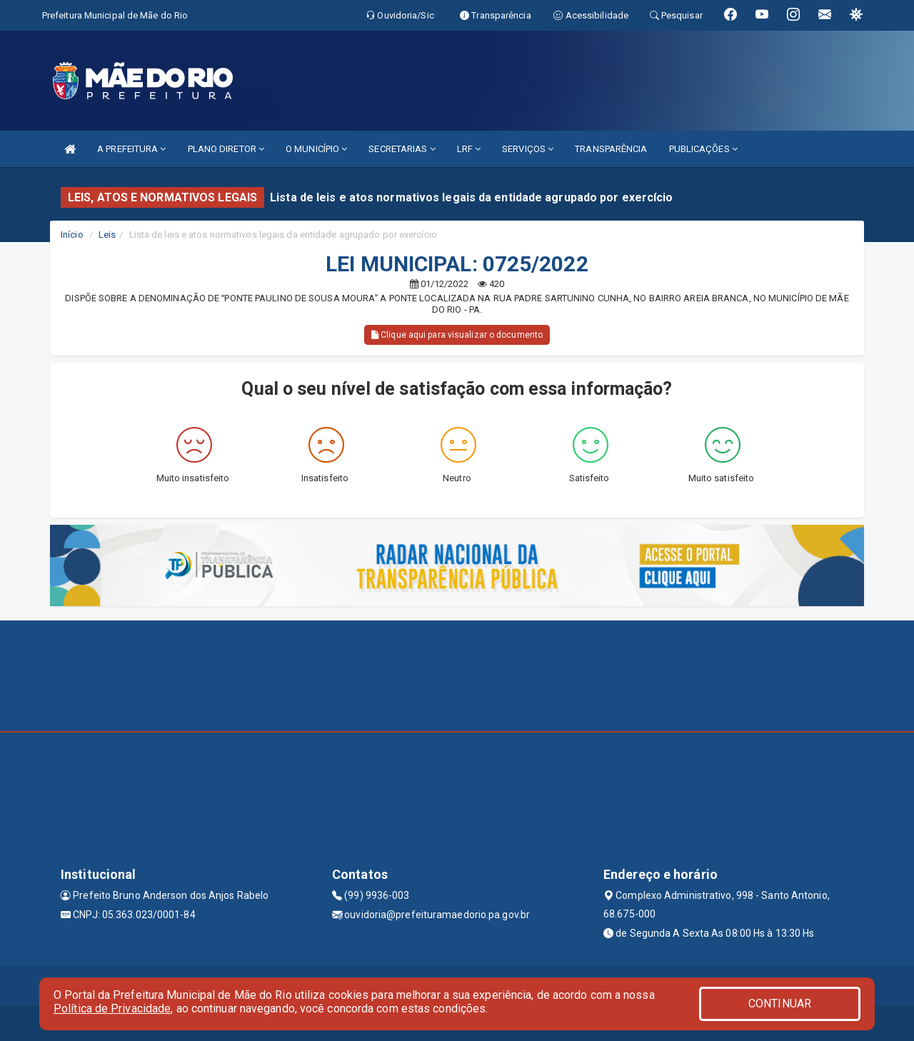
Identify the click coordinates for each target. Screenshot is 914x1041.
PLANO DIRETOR (226, 149)
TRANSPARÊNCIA (611, 149)
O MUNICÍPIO (316, 149)
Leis (107, 234)
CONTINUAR (779, 1003)
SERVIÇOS (527, 149)
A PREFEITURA (131, 149)
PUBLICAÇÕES (703, 149)
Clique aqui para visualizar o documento (457, 335)
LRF (469, 149)
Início (72, 234)
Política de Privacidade (112, 1008)
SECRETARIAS (401, 149)
